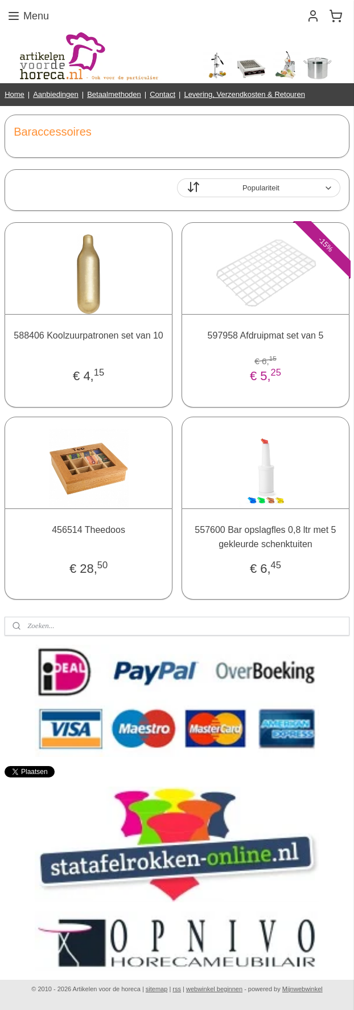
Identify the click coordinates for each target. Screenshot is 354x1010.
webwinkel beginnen (214, 988)
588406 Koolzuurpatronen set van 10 (88, 335)
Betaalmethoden (114, 94)
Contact (162, 94)
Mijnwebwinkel (302, 988)
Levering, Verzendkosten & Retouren (244, 94)
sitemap (157, 988)
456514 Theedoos (88, 529)
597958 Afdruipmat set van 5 (266, 335)
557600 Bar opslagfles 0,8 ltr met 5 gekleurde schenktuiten (265, 536)
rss (176, 988)
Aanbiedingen (56, 94)
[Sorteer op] (259, 188)
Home (14, 94)
